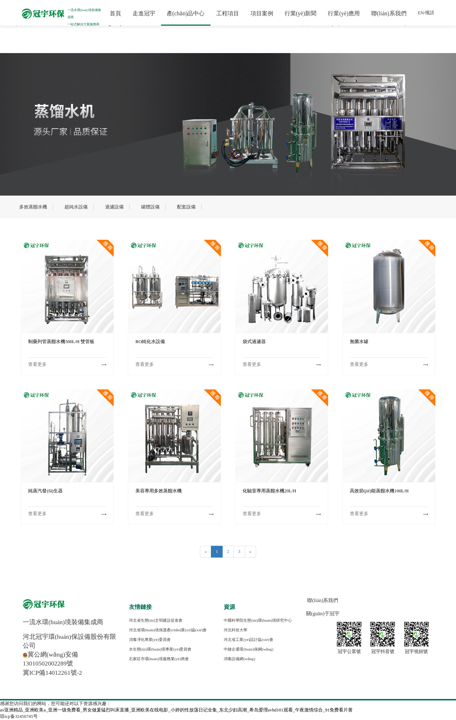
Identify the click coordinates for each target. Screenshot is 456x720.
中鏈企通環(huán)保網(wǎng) (248, 649)
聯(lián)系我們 (387, 13)
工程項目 (226, 13)
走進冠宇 (142, 13)
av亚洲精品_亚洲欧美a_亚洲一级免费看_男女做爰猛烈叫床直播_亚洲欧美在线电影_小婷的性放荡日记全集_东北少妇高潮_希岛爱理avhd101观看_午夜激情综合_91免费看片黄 (176, 710)
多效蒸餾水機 (33, 206)
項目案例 (260, 13)
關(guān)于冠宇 (323, 613)
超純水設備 (76, 206)
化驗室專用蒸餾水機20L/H (269, 490)
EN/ (420, 12)
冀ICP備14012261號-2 (52, 672)
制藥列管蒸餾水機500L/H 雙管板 (61, 341)
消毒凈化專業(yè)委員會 (150, 639)
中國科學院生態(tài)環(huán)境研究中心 (258, 620)
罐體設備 (150, 206)
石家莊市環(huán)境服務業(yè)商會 (159, 659)
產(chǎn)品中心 (184, 13)
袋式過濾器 (254, 341)
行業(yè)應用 (343, 13)
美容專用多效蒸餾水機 (158, 490)
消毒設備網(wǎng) (239, 659)
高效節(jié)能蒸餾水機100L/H (379, 490)
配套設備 (186, 206)
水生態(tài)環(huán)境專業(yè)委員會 (160, 649)
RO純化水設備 (150, 341)
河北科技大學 (235, 630)
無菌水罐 (359, 341)
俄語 (428, 12)
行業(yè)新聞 (299, 13)
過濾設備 (114, 206)
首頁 (114, 13)
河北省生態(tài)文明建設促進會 (156, 620)
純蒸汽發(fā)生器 (45, 490)
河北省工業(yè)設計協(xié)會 (248, 639)
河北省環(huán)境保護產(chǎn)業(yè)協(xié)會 (168, 630)
